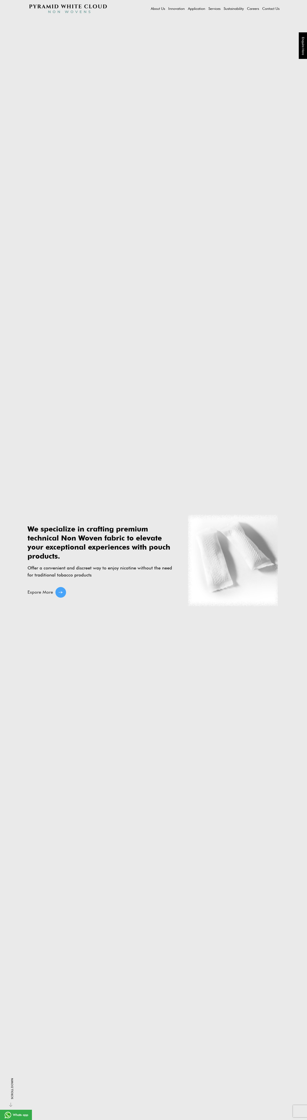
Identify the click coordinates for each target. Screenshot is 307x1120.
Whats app (16, 1115)
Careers (253, 8)
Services (214, 8)
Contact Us (270, 8)
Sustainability (234, 8)
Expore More (47, 595)
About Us (158, 8)
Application (196, 8)
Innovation (176, 8)
